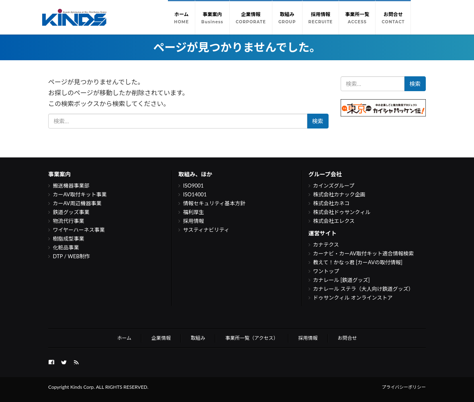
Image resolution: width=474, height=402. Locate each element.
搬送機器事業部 (71, 185)
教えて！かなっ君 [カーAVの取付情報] (357, 262)
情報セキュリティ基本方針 (214, 203)
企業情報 (161, 338)
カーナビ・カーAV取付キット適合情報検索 (363, 253)
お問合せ (347, 338)
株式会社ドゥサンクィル (341, 212)
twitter (64, 361)
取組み (198, 338)
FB (51, 361)
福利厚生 (193, 212)
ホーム (124, 338)
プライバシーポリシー (404, 387)
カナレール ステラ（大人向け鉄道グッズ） (363, 289)
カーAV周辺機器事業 (77, 203)
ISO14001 (195, 194)
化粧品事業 (66, 247)
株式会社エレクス (334, 221)
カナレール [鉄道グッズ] (341, 280)
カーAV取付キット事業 (80, 194)
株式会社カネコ (331, 203)
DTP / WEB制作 (71, 256)
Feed (76, 361)
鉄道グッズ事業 (71, 212)
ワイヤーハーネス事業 (79, 230)
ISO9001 (193, 185)
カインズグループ (333, 185)
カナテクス (326, 244)
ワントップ (326, 271)
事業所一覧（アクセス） (251, 338)
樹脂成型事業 (68, 238)
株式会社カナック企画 (339, 194)
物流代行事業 (68, 221)
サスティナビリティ (206, 230)
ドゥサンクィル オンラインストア (352, 297)
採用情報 (193, 221)
